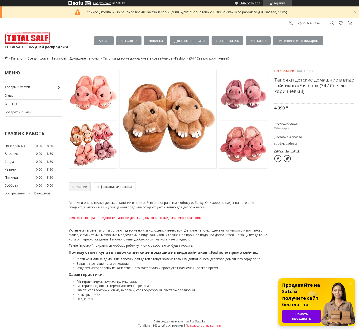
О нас (9, 95)
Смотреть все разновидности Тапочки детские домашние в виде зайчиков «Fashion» (135, 217)
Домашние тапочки (84, 58)
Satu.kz (200, 321)
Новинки (155, 40)
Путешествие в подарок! (297, 40)
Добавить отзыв (340, 23)
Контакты (258, 40)
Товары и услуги (17, 87)
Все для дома (37, 58)
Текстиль (59, 58)
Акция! (104, 40)
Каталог (127, 40)
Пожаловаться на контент (203, 325)
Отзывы (11, 103)
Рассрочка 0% (227, 40)
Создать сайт (102, 3)
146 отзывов (250, 3)
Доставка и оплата (189, 40)
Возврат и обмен (18, 112)
